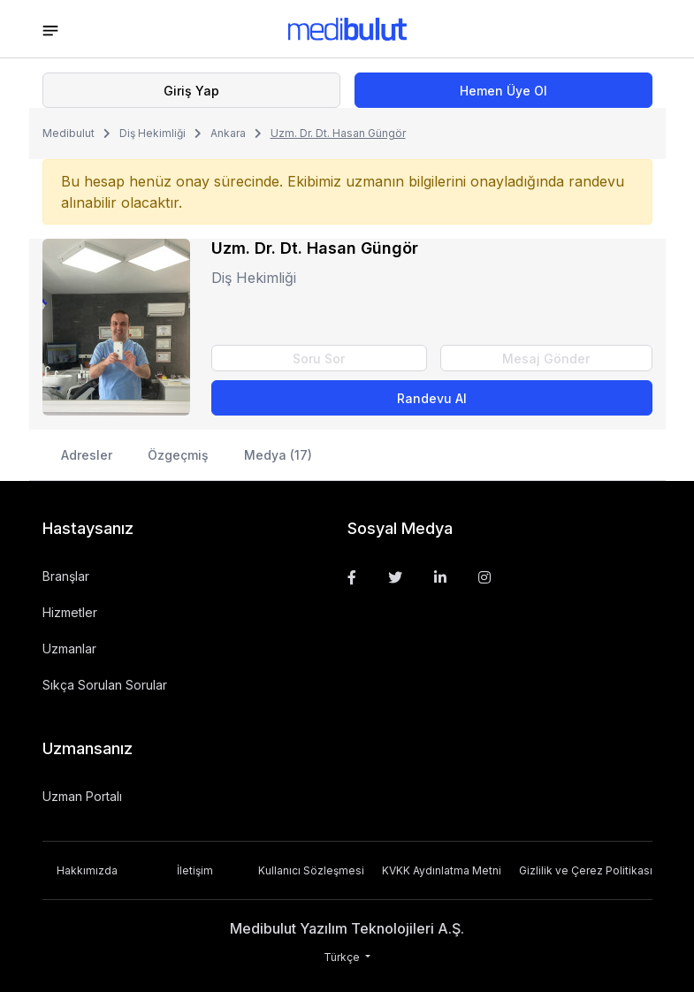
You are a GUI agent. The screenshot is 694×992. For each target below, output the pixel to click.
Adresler (86, 454)
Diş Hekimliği (152, 133)
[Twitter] (395, 577)
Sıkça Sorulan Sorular (104, 684)
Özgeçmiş (178, 454)
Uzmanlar (69, 648)
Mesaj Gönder (546, 358)
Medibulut (68, 133)
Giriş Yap (191, 90)
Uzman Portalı (82, 796)
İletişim (195, 870)
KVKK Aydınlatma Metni (441, 870)
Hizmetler (69, 612)
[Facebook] (351, 577)
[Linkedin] (440, 577)
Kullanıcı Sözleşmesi (311, 870)
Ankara (228, 133)
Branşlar (65, 576)
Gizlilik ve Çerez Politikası (585, 870)
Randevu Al (432, 398)
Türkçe (343, 957)
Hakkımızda (87, 870)
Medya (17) (278, 454)
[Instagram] (484, 577)
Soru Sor (319, 358)
